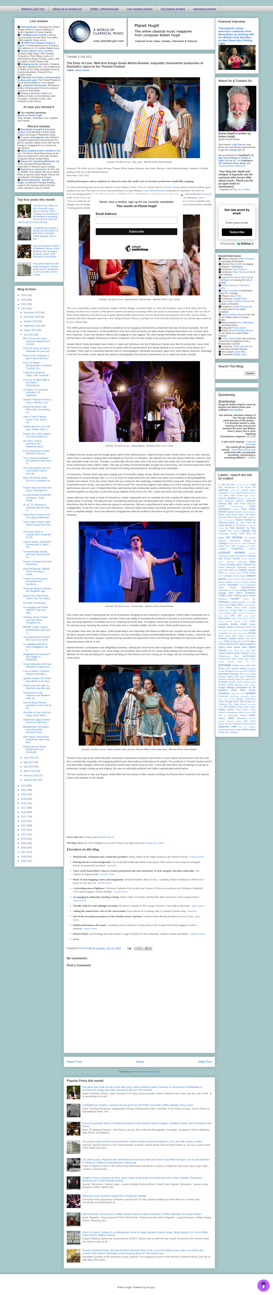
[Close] (182, 195)
